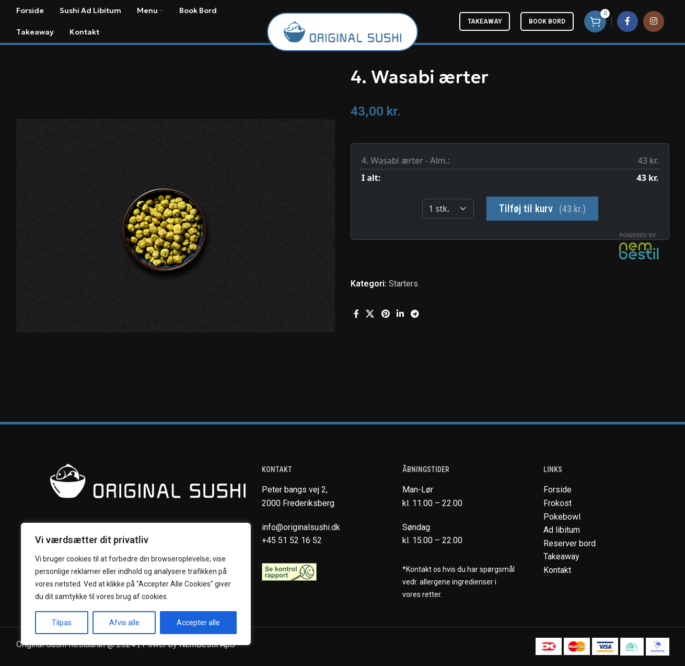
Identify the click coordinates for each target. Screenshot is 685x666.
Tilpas (62, 622)
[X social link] (370, 314)
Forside (557, 490)
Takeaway (485, 21)
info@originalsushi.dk (301, 527)
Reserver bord (569, 543)
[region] (136, 584)
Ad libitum (561, 530)
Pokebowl (561, 517)
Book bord (547, 21)
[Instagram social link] (653, 21)
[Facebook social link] (627, 21)
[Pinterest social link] (385, 314)
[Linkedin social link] (400, 314)
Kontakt (557, 570)
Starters (403, 284)
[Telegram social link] (415, 314)
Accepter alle (198, 622)
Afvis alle (124, 622)
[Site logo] (342, 31)
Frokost (557, 503)
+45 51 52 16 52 (292, 540)
